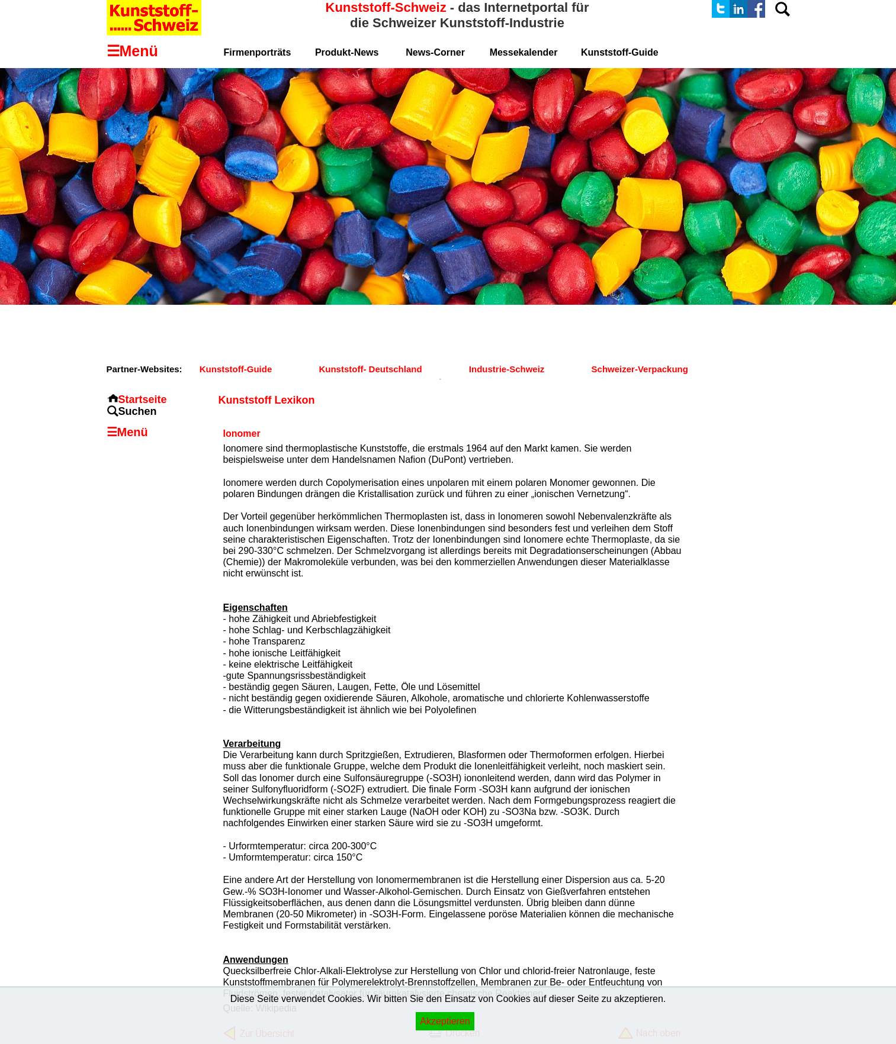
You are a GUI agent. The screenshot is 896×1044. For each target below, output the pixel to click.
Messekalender (524, 52)
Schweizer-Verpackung (640, 369)
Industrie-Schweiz (507, 369)
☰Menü (127, 432)
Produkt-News (347, 52)
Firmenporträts (257, 52)
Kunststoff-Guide (236, 369)
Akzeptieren (445, 1021)
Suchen (137, 411)
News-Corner (435, 52)
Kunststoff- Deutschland (370, 369)
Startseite (142, 399)
